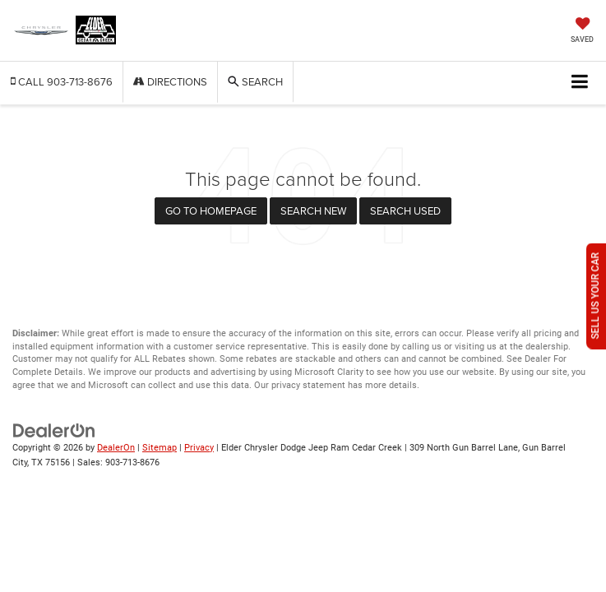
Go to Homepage (211, 210)
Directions (170, 81)
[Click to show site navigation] (580, 83)
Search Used (405, 210)
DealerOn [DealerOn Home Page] (116, 447)
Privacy (199, 447)
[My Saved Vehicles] (582, 31)
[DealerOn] (54, 429)
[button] (61, 82)
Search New (313, 210)
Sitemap (159, 447)
